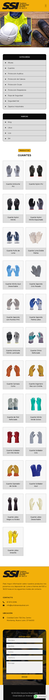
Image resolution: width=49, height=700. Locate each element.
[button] (46, 6)
